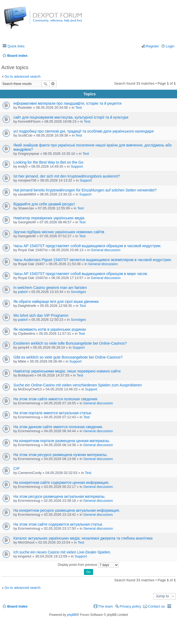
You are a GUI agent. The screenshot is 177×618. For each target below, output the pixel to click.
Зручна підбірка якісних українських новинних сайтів (58, 232)
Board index (17, 606)
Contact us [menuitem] (156, 606)
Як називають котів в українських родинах (49, 329)
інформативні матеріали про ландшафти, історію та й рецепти (67, 103)
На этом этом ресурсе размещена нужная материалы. (60, 455)
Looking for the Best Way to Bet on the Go (48, 162)
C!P (16, 468)
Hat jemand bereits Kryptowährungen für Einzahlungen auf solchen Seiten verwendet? (84, 190)
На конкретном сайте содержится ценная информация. (61, 482)
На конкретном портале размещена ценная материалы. (61, 441)
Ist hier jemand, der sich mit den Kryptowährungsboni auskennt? (66, 176)
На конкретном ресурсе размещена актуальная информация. (66, 510)
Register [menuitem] (152, 46)
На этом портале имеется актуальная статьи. (52, 413)
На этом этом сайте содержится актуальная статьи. (58, 524)
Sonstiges (78, 292)
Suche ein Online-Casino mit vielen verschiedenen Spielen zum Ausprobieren (77, 385)
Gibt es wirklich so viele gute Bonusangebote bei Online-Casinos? (68, 357)
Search (45, 84)
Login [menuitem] (170, 46)
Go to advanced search (22, 76)
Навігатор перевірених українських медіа (48, 218)
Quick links (16, 46)
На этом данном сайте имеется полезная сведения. (58, 427)
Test (78, 107)
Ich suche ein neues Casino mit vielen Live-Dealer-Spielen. (62, 552)
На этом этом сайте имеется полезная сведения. (55, 399)
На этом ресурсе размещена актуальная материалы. (59, 496)
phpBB (72, 615)
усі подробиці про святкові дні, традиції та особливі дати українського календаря (83, 131)
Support (77, 166)
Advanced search (53, 84)
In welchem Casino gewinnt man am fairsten (50, 287)
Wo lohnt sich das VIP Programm (40, 315)
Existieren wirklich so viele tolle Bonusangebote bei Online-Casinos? (70, 343)
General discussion (106, 250)
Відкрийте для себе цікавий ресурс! (44, 204)
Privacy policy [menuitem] (130, 606)
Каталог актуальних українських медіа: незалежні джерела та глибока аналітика (83, 538)
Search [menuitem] (172, 56)
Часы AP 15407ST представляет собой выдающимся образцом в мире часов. (80, 274)
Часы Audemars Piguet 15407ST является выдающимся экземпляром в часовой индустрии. (92, 260)
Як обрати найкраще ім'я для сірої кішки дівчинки (56, 301)
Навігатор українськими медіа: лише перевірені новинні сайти (67, 371)
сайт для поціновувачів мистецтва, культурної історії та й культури (70, 117)
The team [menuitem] (105, 606)
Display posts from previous (88, 565)
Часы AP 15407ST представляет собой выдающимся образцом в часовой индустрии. (87, 246)
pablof (22, 292)
